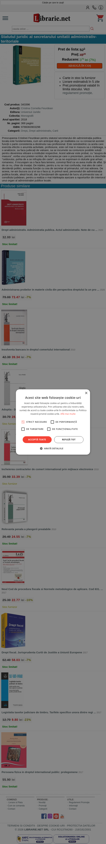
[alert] (53, 422)
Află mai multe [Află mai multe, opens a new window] (68, 413)
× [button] (86, 393)
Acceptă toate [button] (37, 439)
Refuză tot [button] (68, 439)
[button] (53, 448)
